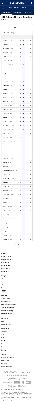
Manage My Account (7, 357)
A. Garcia (5, 97)
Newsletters (5, 361)
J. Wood (5, 138)
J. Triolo (5, 215)
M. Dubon (5, 85)
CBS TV (3, 291)
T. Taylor (5, 231)
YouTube (4, 332)
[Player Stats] (28, 12)
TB (23, 37)
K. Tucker (5, 105)
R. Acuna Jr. (6, 202)
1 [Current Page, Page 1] (15, 244)
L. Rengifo (5, 211)
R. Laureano (6, 65)
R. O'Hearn (5, 77)
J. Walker (5, 61)
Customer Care (6, 324)
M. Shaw (5, 239)
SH (27, 37)
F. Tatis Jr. (5, 186)
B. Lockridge (6, 178)
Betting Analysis (6, 265)
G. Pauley (5, 227)
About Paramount (6, 285)
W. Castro (5, 190)
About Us (4, 279)
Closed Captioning (7, 311)
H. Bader (5, 162)
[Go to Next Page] (21, 244)
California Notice (6, 314)
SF (30, 37)
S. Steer (5, 134)
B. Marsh (5, 89)
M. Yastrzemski (7, 142)
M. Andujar (5, 146)
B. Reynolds (6, 81)
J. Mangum (5, 223)
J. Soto (5, 57)
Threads (4, 347)
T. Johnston (6, 129)
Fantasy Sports (6, 259)
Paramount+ (5, 288)
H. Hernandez (6, 219)
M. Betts (5, 117)
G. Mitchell (6, 101)
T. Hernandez (6, 154)
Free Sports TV (6, 262)
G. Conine (5, 166)
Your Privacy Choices (7, 308)
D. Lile (4, 69)
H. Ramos (5, 182)
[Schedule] (23, 8)
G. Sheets (5, 198)
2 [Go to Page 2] (18, 244)
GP (20, 37)
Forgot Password (6, 367)
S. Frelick (5, 150)
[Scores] (16, 8)
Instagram (4, 338)
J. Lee (4, 174)
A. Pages (5, 40)
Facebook (4, 341)
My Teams (4, 364)
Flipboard (4, 350)
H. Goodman (6, 125)
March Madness (6, 268)
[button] (29, 8)
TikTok (3, 335)
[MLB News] (9, 8)
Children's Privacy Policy (8, 305)
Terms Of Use (5, 298)
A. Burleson (6, 93)
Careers (3, 282)
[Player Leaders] (6, 12)
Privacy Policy (5, 302)
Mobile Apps (5, 271)
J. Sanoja (5, 121)
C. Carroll (5, 52)
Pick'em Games (6, 256)
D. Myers (5, 235)
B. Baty (5, 109)
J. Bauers (5, 113)
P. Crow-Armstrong (8, 170)
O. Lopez (5, 73)
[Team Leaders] (17, 12)
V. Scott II (5, 158)
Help (2, 321)
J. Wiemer (5, 44)
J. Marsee (5, 194)
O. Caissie (5, 48)
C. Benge (5, 206)
